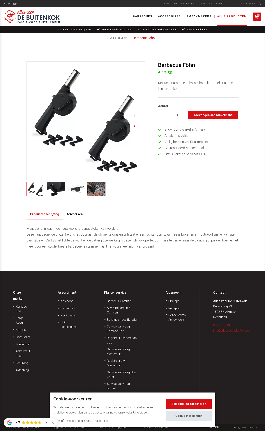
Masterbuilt (23, 344)
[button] (134, 115)
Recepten (174, 308)
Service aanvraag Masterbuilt (118, 352)
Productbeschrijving (44, 214)
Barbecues (142, 16)
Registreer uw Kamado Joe (122, 340)
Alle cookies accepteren (189, 404)
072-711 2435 (243, 4)
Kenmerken (74, 214)
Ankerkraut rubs (23, 353)
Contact (222, 3)
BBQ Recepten (184, 3)
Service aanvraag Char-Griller (122, 375)
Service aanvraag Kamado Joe (118, 329)
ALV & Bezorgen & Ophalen (118, 310)
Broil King (22, 363)
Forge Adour (20, 320)
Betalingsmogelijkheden (122, 319)
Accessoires (169, 16)
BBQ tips (173, 301)
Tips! (167, 3)
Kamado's (67, 301)
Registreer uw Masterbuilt (116, 363)
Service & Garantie (119, 301)
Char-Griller (23, 337)
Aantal (163, 106)
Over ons (206, 3)
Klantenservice (115, 292)
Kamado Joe (21, 309)
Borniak (21, 330)
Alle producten (232, 16)
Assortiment (67, 292)
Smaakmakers (199, 16)
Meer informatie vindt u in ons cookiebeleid (81, 421)
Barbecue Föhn (144, 38)
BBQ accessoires (69, 324)
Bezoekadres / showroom (177, 317)
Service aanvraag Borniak (118, 386)
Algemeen (173, 292)
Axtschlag (22, 370)
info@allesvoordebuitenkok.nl (232, 330)
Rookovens (68, 315)
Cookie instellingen (188, 416)
